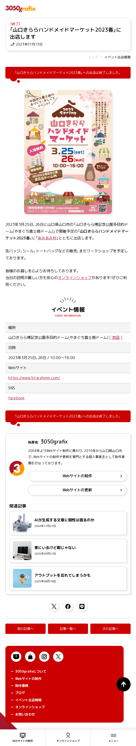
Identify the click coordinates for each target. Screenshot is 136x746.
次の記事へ (110, 628)
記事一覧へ (68, 628)
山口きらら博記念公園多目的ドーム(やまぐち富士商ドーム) (58, 337)
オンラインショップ (75, 277)
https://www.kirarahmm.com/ (34, 377)
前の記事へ (25, 628)
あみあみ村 (47, 238)
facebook (16, 398)
